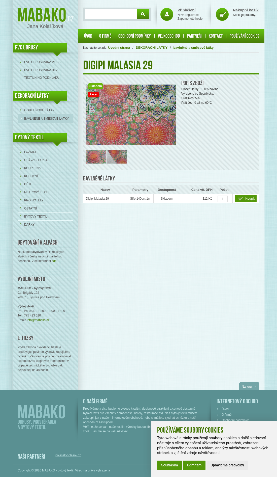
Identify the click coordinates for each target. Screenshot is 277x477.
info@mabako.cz (38, 320)
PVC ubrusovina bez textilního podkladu (41, 74)
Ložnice (30, 152)
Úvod (88, 36)
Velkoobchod (169, 36)
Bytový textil (29, 137)
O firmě (105, 36)
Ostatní (30, 208)
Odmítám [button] (194, 465)
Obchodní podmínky (134, 36)
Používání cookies (244, 36)
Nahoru (247, 386)
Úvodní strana (119, 47)
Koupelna (32, 168)
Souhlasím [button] (169, 465)
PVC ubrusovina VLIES (42, 62)
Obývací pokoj (36, 160)
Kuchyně (31, 176)
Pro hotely (33, 200)
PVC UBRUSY (26, 47)
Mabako (41, 15)
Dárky (29, 224)
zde (54, 261)
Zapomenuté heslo (190, 18)
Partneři (194, 36)
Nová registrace (188, 15)
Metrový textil (37, 192)
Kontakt (216, 36)
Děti (27, 184)
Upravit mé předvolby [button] (227, 465)
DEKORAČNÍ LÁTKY (32, 95)
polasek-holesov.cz (68, 455)
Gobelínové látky (39, 110)
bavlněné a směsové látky (46, 118)
